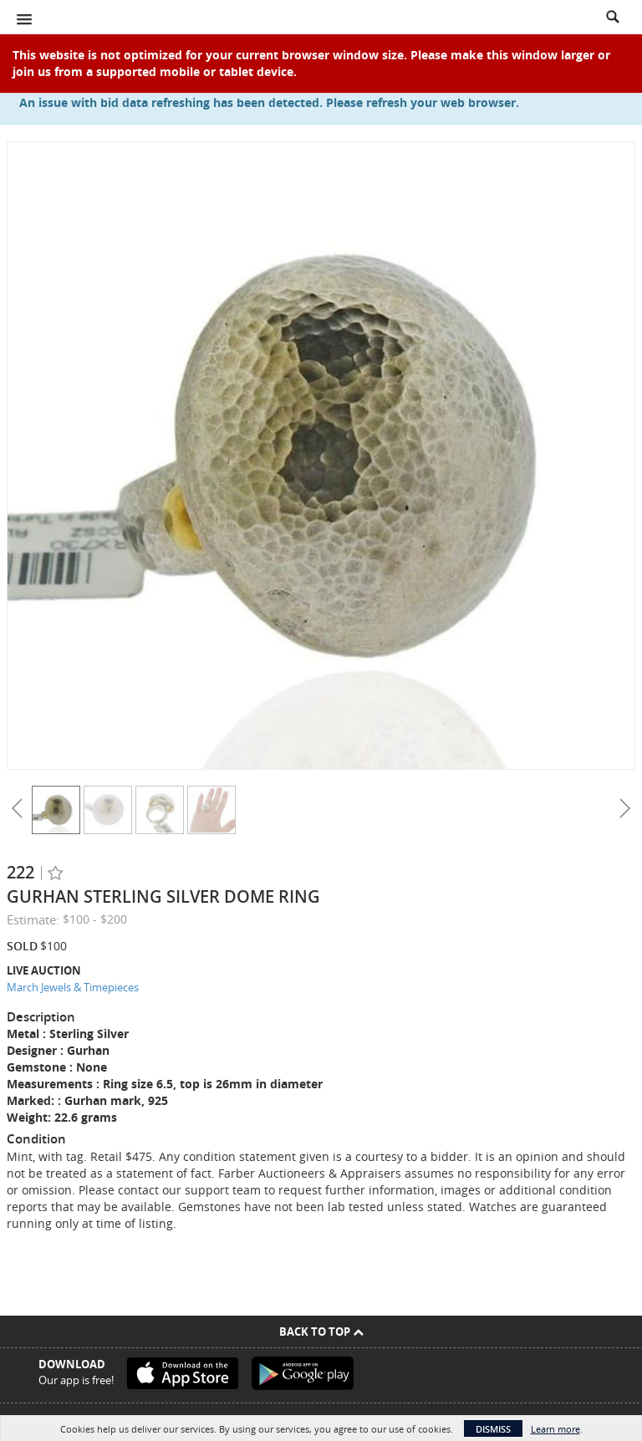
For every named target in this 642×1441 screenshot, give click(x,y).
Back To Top (321, 1331)
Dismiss (493, 1429)
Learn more (555, 1429)
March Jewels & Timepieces (73, 987)
